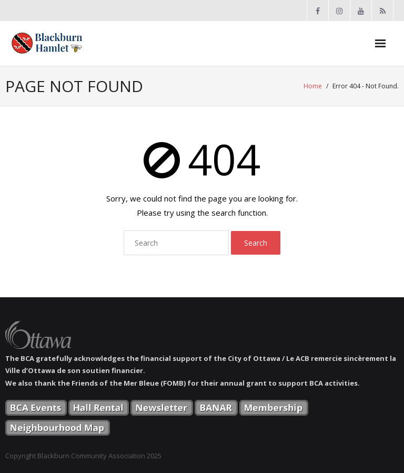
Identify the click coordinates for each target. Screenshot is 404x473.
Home (313, 86)
